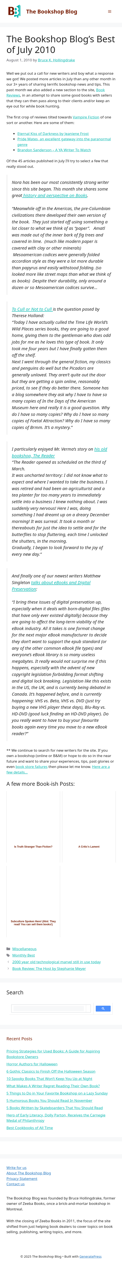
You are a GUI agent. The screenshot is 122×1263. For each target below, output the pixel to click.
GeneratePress (90, 1256)
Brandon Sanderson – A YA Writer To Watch (54, 149)
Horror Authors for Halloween (32, 1064)
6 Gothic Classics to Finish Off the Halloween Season (50, 1071)
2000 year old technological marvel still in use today (56, 961)
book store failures (31, 766)
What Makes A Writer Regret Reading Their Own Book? (53, 1085)
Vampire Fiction (86, 117)
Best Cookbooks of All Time (29, 1127)
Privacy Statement (21, 1178)
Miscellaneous (24, 948)
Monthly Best (23, 955)
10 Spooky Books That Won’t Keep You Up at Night (49, 1078)
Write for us (16, 1167)
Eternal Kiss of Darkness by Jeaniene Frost (53, 133)
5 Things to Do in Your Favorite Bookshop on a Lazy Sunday (57, 1093)
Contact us (15, 1183)
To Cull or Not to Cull (32, 309)
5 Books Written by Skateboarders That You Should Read (54, 1107)
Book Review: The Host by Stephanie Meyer (49, 968)
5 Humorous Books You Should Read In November (49, 1100)
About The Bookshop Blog (28, 1173)
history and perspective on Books (54, 195)
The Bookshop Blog (51, 11)
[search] (49, 1008)
